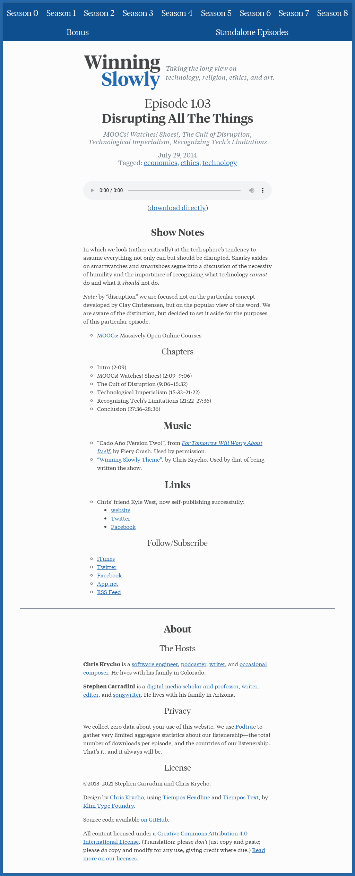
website (120, 510)
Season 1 (61, 12)
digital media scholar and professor (193, 686)
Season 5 (216, 12)
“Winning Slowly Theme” (129, 459)
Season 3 (138, 12)
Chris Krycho (127, 797)
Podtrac (245, 726)
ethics (190, 162)
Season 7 (294, 12)
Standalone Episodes (252, 31)
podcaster (193, 664)
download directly (177, 207)
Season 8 (332, 12)
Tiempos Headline (186, 797)
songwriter (127, 694)
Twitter (120, 518)
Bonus (78, 31)
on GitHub (154, 819)
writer (217, 664)
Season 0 (22, 12)
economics (161, 162)
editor (90, 694)
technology (219, 162)
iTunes (106, 558)
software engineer (155, 664)
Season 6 (255, 12)
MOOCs (107, 335)
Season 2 (99, 12)
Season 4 (177, 12)
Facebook (123, 526)
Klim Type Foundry (108, 805)
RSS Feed (109, 591)
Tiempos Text (241, 797)
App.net (107, 583)
